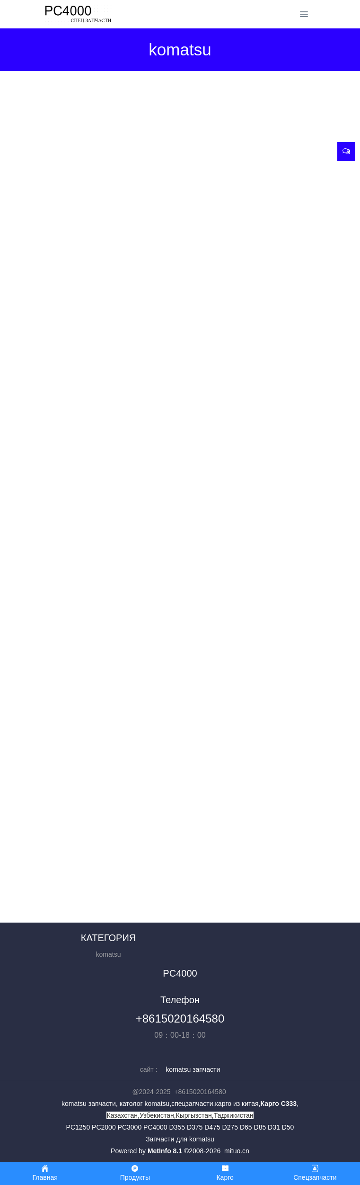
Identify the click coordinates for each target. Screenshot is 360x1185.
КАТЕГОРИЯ (108, 938)
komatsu (108, 954)
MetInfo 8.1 (165, 1151)
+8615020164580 (180, 1018)
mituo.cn (236, 1151)
